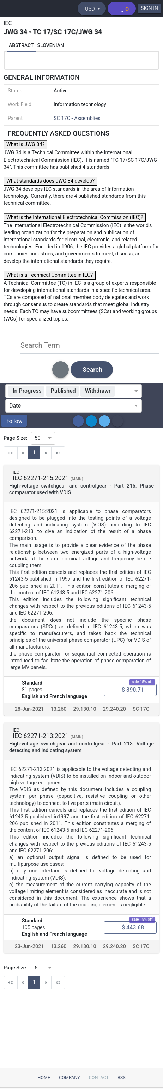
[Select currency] (92, 8)
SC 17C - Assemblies (77, 118)
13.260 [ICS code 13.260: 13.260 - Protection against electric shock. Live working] (59, 709)
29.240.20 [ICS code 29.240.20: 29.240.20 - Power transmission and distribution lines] (114, 709)
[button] (14, 421)
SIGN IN (149, 8)
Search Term (40, 345)
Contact (99, 1077)
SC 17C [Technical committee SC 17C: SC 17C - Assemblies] (141, 709)
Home (43, 1077)
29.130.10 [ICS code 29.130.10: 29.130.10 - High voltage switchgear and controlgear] (84, 709)
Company (69, 1077)
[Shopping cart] (122, 8)
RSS (121, 1077)
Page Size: (15, 438)
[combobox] (125, 391)
